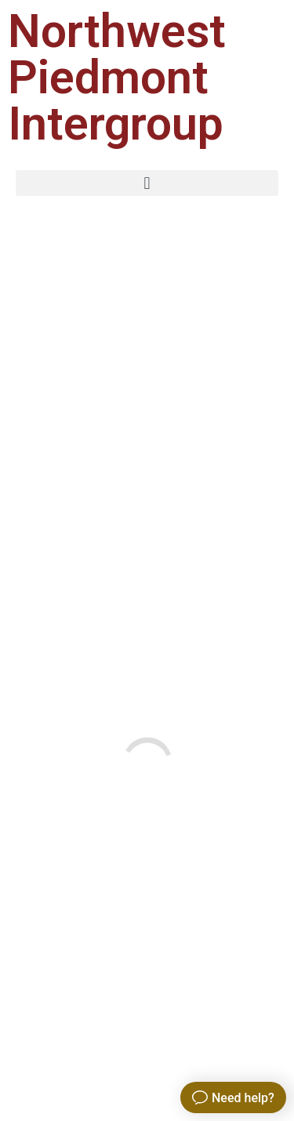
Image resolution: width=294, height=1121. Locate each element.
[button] (147, 183)
